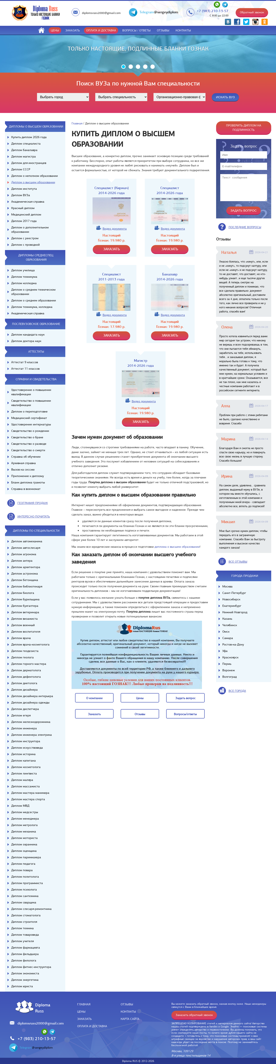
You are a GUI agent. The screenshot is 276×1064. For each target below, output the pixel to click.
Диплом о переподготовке (29, 411)
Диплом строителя (24, 922)
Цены (55, 30)
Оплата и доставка (101, 30)
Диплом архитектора (25, 567)
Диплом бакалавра (24, 150)
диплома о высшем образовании (177, 547)
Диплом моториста (24, 838)
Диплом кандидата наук (28, 334)
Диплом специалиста (26, 143)
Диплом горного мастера (28, 664)
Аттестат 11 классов (25, 368)
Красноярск (230, 657)
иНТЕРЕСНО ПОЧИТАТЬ (33, 516)
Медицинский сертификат (29, 418)
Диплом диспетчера (25, 709)
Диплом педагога (23, 864)
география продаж (32, 503)
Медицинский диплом (26, 214)
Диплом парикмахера (26, 857)
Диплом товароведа (25, 934)
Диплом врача (21, 638)
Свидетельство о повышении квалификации (31, 403)
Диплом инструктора (25, 741)
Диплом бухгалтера (24, 606)
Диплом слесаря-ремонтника (31, 909)
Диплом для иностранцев (28, 163)
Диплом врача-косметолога (30, 644)
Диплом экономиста (25, 973)
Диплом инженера (24, 728)
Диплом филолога (23, 960)
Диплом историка (23, 754)
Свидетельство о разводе (28, 444)
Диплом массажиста (25, 786)
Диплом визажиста (24, 619)
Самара (227, 638)
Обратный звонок (252, 12)
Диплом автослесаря (25, 548)
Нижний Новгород (234, 612)
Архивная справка (23, 463)
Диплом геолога (22, 657)
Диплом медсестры (24, 812)
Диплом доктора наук (26, 341)
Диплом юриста (22, 986)
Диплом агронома (23, 554)
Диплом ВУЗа (20, 195)
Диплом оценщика (24, 851)
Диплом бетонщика (24, 580)
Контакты (183, 30)
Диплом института (24, 189)
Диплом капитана (23, 760)
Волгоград (229, 677)
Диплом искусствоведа (27, 747)
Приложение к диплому (27, 476)
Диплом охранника (24, 844)
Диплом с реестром (24, 238)
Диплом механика (23, 831)
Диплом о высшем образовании (33, 182)
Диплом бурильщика (25, 599)
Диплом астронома (24, 573)
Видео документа (115, 228)
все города (237, 691)
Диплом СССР (20, 169)
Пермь (226, 664)
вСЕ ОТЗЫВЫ (238, 562)
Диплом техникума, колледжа (31, 307)
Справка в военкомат (26, 489)
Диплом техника (22, 928)
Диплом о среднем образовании (33, 300)
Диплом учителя (22, 941)
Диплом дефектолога (26, 677)
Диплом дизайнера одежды (30, 702)
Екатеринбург (231, 606)
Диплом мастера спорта (28, 799)
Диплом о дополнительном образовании (30, 229)
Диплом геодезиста (24, 651)
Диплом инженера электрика (31, 735)
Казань (227, 619)
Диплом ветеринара (25, 612)
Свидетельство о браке (27, 437)
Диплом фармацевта (25, 947)
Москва (227, 586)
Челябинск (229, 625)
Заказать (72, 30)
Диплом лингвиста (24, 773)
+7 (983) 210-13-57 (212, 11)
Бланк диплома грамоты (28, 482)
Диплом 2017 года (24, 221)
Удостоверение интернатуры (31, 424)
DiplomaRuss (41, 1007)
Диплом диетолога (24, 683)
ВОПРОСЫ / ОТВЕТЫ (136, 30)
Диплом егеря (21, 715)
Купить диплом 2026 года (29, 137)
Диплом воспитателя (25, 631)
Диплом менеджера (25, 818)
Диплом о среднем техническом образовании (33, 292)
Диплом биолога (22, 593)
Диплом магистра (23, 156)
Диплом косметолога (26, 767)
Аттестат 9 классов (24, 362)
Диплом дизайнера (24, 689)
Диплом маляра (22, 780)
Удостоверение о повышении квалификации (31, 392)
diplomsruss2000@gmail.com (101, 13)
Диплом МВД (20, 806)
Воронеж (228, 670)
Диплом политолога (25, 876)
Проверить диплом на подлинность (243, 128)
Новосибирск (231, 599)
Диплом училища (23, 270)
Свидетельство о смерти (28, 450)
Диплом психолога (24, 889)
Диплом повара (22, 870)
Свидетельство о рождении (30, 431)
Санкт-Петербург (234, 593)
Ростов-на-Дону (233, 644)
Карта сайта (130, 1019)
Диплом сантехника (24, 896)
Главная (77, 123)
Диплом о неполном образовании (34, 176)
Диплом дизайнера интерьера (32, 696)
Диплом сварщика (23, 902)
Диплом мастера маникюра (30, 793)
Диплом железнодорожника (30, 722)
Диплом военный (23, 625)
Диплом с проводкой (25, 244)
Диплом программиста (27, 883)
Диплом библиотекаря (26, 586)
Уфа (225, 651)
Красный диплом (23, 208)
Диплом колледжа (24, 283)
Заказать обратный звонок (194, 1015)
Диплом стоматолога (26, 915)
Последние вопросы (245, 227)
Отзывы (163, 30)
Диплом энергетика (24, 980)
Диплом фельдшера (25, 954)
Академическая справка (27, 201)
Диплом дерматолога (26, 670)
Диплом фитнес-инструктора (31, 967)
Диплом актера (21, 560)
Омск (225, 631)
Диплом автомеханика (26, 541)
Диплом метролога (24, 825)
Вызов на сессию (23, 469)
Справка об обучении (26, 456)
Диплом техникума (24, 277)
